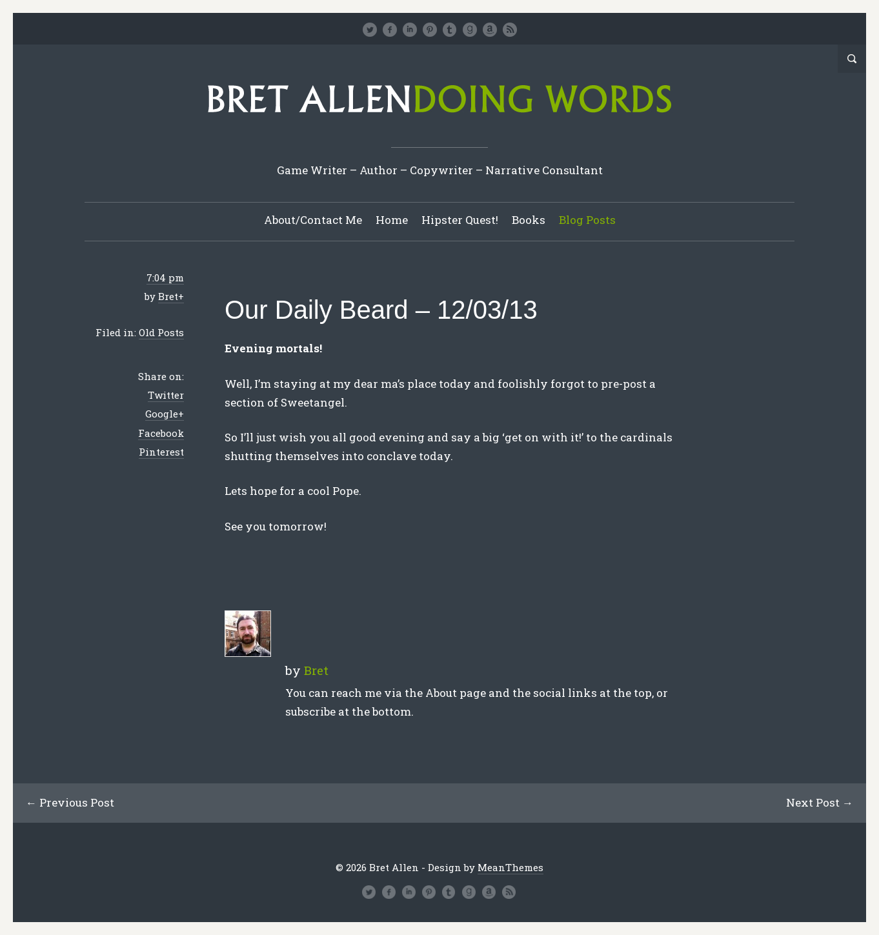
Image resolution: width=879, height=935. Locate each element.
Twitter (166, 394)
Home (392, 219)
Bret (168, 296)
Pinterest (161, 451)
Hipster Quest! (459, 219)
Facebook (161, 433)
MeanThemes (510, 867)
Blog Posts (587, 219)
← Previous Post (70, 802)
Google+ (164, 413)
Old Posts (161, 332)
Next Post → (819, 802)
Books (528, 219)
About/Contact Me (313, 219)
